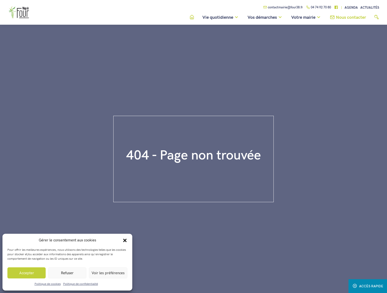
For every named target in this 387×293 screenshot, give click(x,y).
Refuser (67, 273)
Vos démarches (265, 17)
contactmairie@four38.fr (283, 8)
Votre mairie (306, 17)
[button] (124, 240)
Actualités (369, 7)
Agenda (351, 7)
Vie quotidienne (221, 17)
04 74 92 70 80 (318, 8)
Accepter (26, 273)
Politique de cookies (48, 284)
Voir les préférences (108, 273)
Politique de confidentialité (80, 284)
